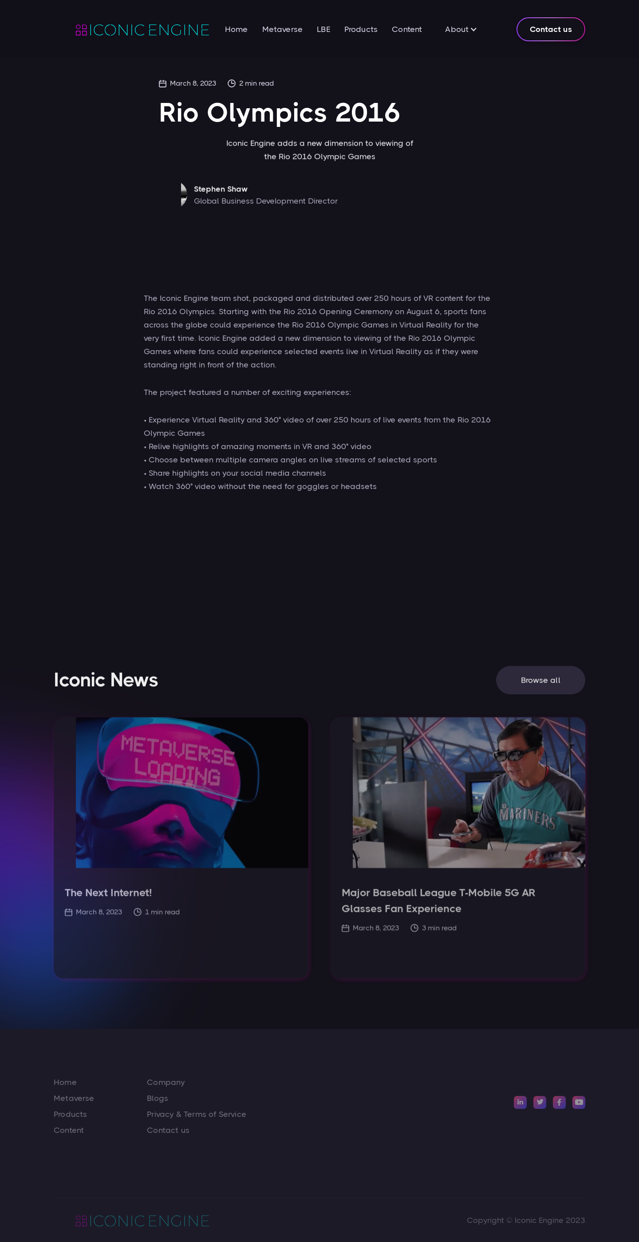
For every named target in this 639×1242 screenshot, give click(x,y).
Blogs (157, 1098)
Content (407, 29)
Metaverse (282, 29)
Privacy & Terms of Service (196, 1114)
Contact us (551, 29)
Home (236, 29)
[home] (131, 29)
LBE (323, 29)
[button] (461, 29)
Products (361, 29)
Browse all (540, 684)
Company (166, 1082)
